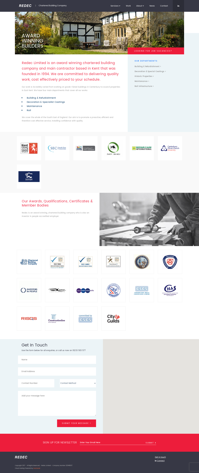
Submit (151, 443)
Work (128, 5)
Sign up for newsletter (60, 443)
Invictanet (36, 468)
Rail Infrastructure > (144, 86)
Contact (164, 5)
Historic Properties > (144, 76)
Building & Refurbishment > (148, 66)
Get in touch (160, 457)
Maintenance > (142, 81)
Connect (161, 461)
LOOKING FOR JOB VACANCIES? (153, 51)
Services (115, 5)
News (152, 5)
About (140, 5)
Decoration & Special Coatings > (150, 71)
